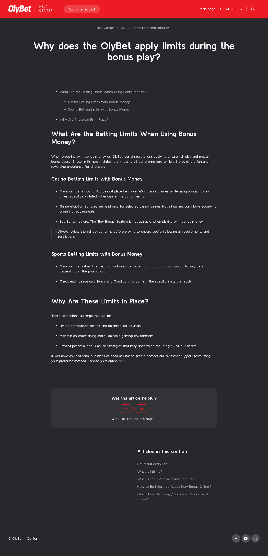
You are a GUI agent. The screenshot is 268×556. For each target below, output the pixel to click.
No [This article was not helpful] (126, 408)
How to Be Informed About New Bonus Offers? (174, 486)
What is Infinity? (149, 471)
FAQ (123, 28)
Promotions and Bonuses (150, 28)
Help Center (105, 28)
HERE (122, 361)
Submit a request (82, 9)
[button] (232, 9)
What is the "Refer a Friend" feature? (165, 479)
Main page (207, 9)
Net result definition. (152, 464)
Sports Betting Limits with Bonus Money (99, 109)
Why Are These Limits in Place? (84, 119)
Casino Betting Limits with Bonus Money (99, 102)
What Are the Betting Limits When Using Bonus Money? (103, 92)
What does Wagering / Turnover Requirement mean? (172, 496)
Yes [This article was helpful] (141, 408)
